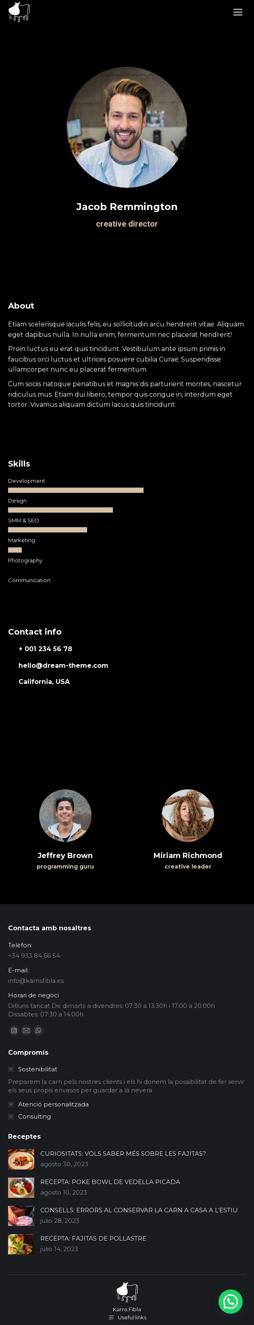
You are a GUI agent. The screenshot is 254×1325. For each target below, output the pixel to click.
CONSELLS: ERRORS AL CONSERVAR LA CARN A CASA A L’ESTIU (139, 1210)
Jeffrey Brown (65, 855)
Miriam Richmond (188, 855)
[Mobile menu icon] (238, 12)
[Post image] (21, 1159)
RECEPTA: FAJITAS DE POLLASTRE (93, 1238)
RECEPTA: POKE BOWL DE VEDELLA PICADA (110, 1182)
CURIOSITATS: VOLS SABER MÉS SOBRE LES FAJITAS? (123, 1153)
